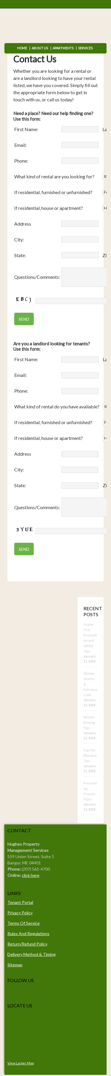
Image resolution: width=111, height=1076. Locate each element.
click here (30, 875)
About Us (40, 48)
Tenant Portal (20, 902)
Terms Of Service (23, 923)
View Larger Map (20, 1063)
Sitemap (14, 964)
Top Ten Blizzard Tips (89, 755)
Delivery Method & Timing (31, 954)
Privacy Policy (20, 912)
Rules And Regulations (28, 933)
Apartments (63, 48)
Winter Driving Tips (89, 722)
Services (84, 48)
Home (22, 48)
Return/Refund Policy (27, 943)
